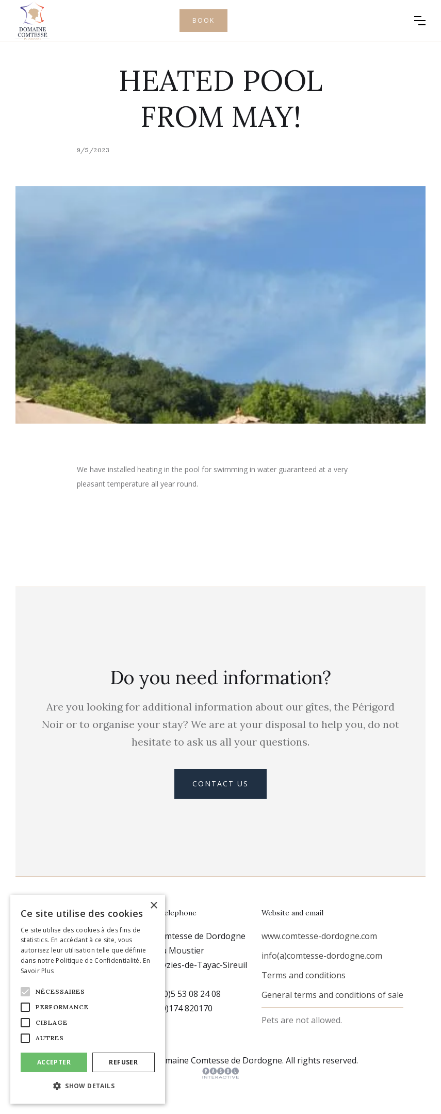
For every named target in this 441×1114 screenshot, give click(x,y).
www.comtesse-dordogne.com (319, 936)
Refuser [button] (123, 1062)
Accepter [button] (54, 1062)
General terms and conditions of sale (332, 994)
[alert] (87, 999)
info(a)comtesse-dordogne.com (322, 955)
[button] (420, 20)
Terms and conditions (304, 975)
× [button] (153, 906)
